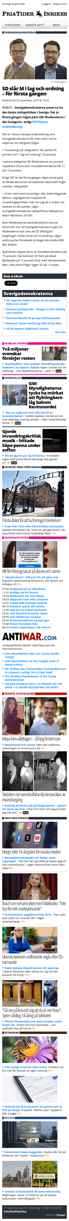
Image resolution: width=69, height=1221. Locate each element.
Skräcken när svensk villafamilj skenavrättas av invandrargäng (33, 797)
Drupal (60, 1215)
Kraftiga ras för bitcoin (24, 592)
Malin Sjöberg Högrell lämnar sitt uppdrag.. (32, 968)
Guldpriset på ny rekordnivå (27, 589)
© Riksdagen (59, 82)
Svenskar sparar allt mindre (27, 606)
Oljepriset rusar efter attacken (29, 599)
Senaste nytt (34, 25)
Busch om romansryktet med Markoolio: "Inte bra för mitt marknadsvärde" (34, 906)
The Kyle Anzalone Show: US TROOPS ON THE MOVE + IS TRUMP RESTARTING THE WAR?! (33, 685)
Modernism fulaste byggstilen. (24, 1152)
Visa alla (60, 332)
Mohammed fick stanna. (20, 745)
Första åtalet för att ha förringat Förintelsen (31, 520)
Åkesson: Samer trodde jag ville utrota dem (34, 323)
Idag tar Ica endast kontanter (28, 610)
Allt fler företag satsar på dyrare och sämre (31, 571)
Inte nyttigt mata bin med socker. (26, 1067)
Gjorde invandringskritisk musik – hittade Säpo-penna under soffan (21, 440)
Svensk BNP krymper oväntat (28, 603)
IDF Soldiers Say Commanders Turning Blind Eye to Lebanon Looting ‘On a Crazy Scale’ (35, 670)
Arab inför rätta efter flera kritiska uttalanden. (34, 526)
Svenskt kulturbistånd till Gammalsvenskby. (33, 1191)
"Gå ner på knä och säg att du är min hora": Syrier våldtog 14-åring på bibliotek (32, 1013)
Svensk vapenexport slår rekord (30, 627)
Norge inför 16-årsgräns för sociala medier (31, 851)
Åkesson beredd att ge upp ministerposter (33, 318)
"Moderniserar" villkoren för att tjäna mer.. (32, 577)
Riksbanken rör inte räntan (27, 596)
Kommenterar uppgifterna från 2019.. (28, 914)
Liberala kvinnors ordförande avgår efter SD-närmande (32, 959)
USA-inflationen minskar (25, 617)
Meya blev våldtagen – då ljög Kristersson (31, 738)
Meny (56, 25)
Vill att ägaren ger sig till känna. (25, 455)
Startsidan (12, 25)
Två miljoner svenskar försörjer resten (18, 353)
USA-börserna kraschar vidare (29, 613)
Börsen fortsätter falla (24, 624)
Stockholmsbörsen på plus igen (29, 620)
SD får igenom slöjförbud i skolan (27, 328)
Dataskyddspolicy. (15, 1211)
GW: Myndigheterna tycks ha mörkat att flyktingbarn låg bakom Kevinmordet (46, 395)
